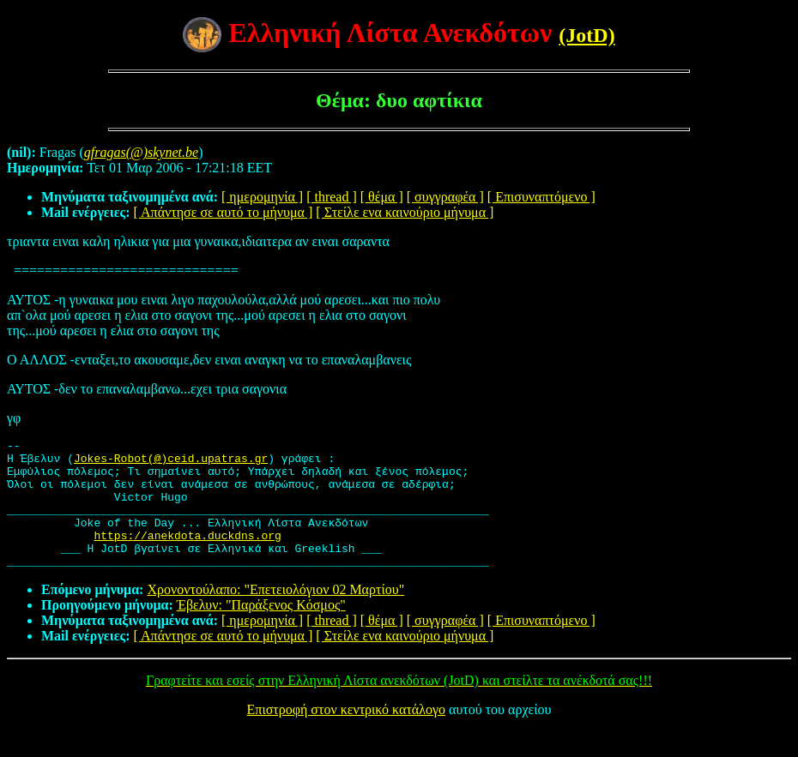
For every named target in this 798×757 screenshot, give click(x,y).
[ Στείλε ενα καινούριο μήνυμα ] (404, 212)
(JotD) (586, 35)
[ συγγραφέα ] (445, 196)
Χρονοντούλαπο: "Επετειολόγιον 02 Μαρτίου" (275, 615)
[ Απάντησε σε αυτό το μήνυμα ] (223, 212)
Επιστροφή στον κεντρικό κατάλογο (346, 735)
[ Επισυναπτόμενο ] (541, 196)
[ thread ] (331, 196)
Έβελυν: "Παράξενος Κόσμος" (261, 630)
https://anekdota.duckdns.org (187, 555)
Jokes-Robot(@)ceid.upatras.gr (171, 463)
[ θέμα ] (381, 196)
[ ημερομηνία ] (262, 196)
